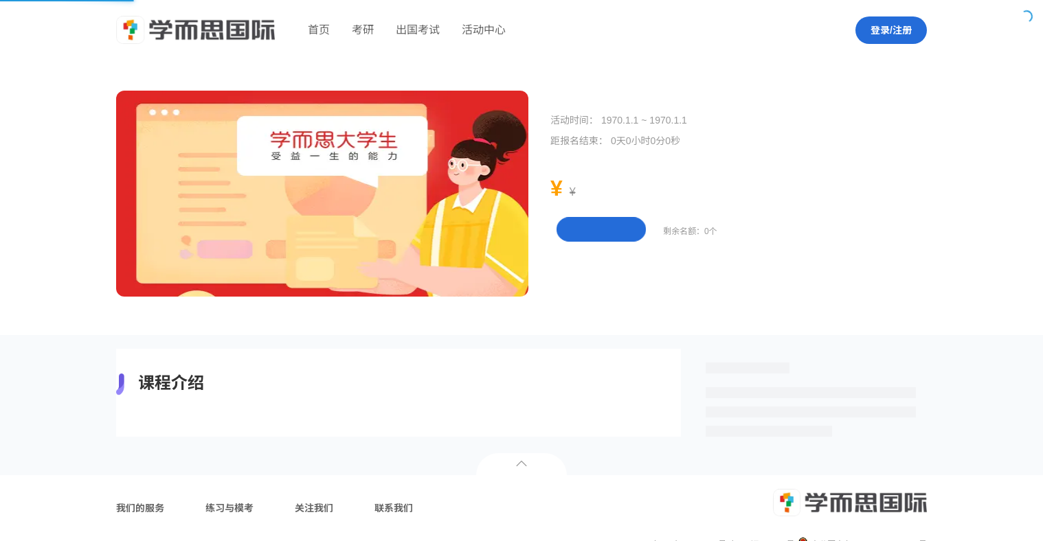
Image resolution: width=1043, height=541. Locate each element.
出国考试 (418, 30)
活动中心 (484, 30)
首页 (319, 30)
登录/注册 (891, 30)
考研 (363, 30)
